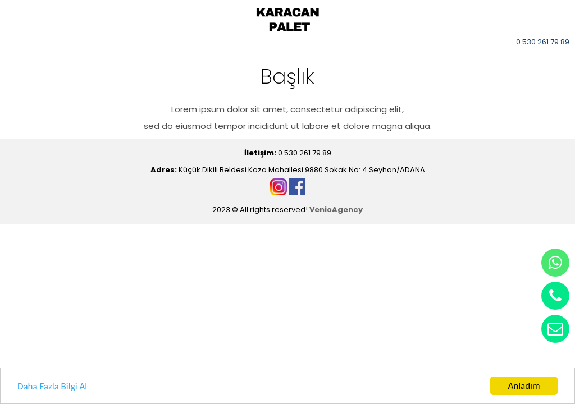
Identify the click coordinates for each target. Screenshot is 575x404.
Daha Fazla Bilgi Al (52, 387)
